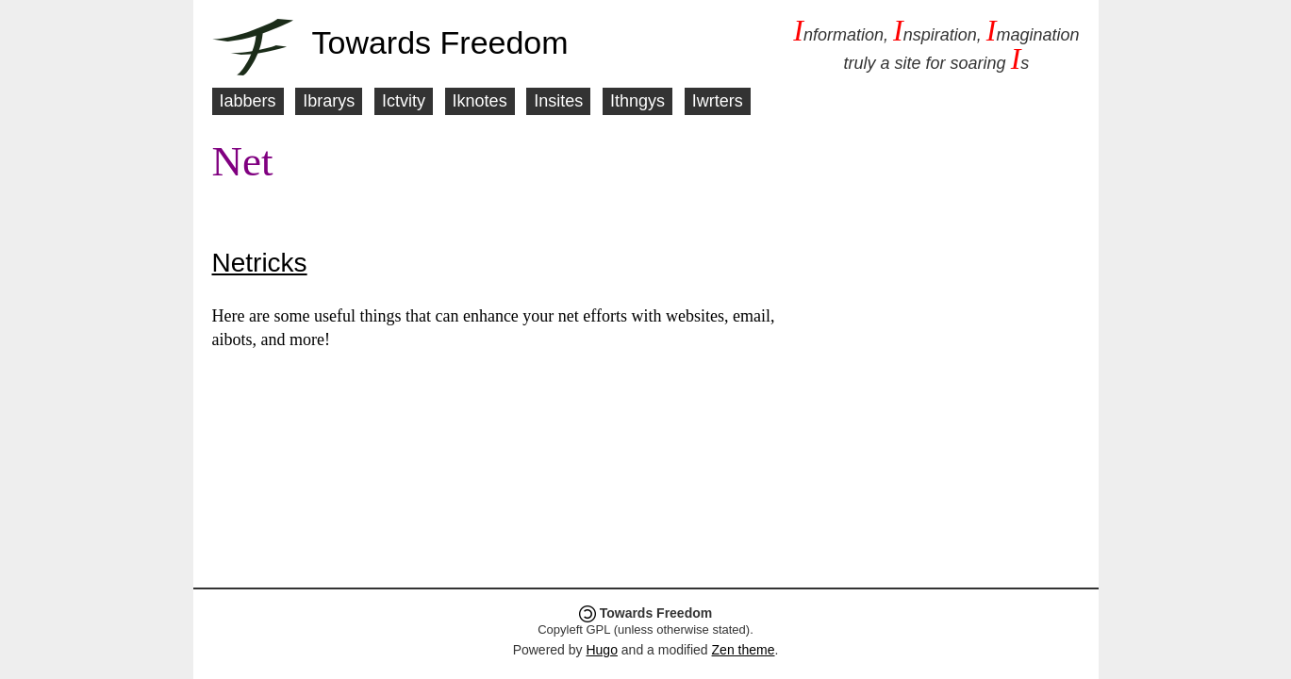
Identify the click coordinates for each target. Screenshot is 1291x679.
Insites (558, 100)
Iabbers (248, 100)
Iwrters (717, 100)
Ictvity (403, 100)
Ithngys (637, 100)
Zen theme (743, 649)
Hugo (601, 649)
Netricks (259, 262)
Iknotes (480, 100)
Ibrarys (329, 100)
